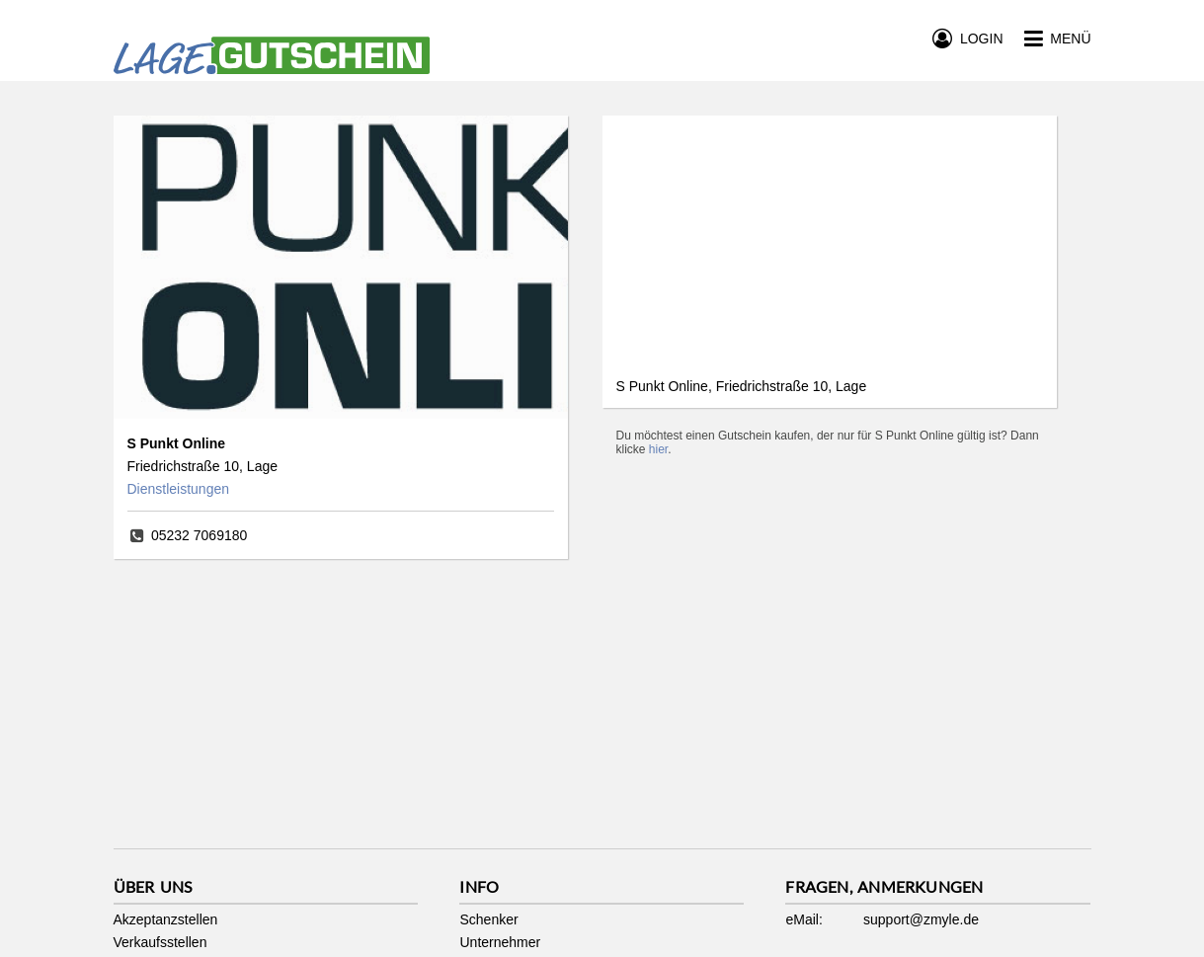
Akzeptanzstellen (166, 919)
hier (658, 449)
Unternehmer (499, 942)
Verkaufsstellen (160, 942)
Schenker (488, 919)
